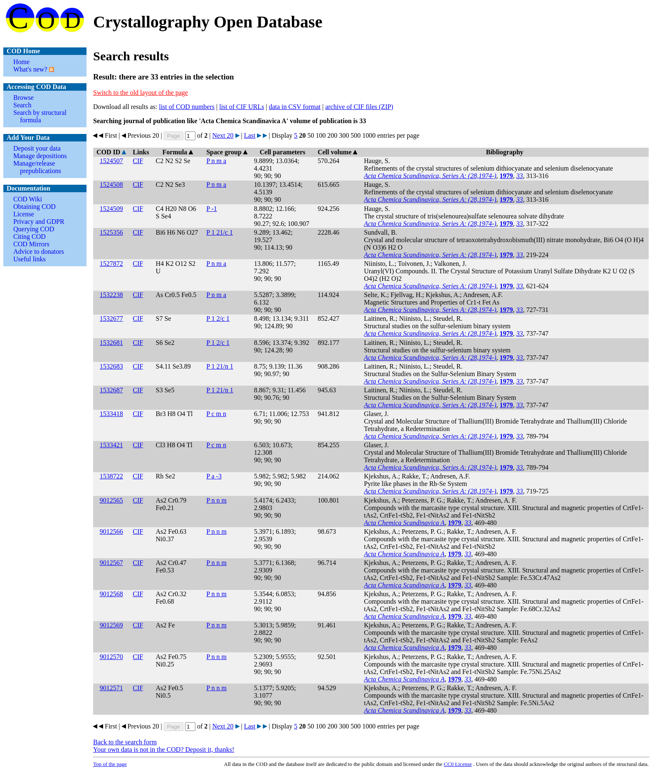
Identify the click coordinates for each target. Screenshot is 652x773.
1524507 (111, 160)
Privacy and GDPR (38, 221)
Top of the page (110, 764)
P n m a (216, 160)
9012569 (111, 625)
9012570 (111, 656)
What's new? (30, 69)
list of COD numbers (187, 106)
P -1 (211, 208)
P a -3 (214, 476)
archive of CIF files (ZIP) (359, 106)
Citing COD (29, 236)
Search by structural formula (40, 116)
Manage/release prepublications (37, 167)
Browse (23, 97)
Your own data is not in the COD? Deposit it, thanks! (163, 749)
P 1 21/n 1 (219, 366)
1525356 (111, 232)
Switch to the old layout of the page (140, 92)
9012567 (111, 562)
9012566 (111, 531)
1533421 (111, 444)
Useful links (29, 259)
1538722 (111, 476)
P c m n (216, 413)
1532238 (111, 294)
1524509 (111, 208)
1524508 (111, 184)
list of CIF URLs (241, 106)
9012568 (111, 593)
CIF (138, 160)
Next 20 (222, 135)
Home (21, 61)
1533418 (111, 413)
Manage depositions (40, 155)
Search (22, 105)
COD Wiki (27, 199)
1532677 (111, 318)
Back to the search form (125, 742)
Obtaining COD (34, 206)
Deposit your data (37, 148)
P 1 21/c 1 (219, 232)
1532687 (111, 390)
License (23, 214)
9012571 (111, 687)
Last (250, 135)
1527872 (111, 263)
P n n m (216, 500)
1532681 (111, 342)
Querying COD (33, 229)
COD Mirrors (31, 244)
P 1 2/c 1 (218, 318)
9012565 (111, 500)
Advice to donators (38, 251)
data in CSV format (295, 106)
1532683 (111, 366)
